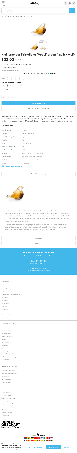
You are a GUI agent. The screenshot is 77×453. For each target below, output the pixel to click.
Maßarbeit (5, 410)
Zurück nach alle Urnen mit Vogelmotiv (18, 16)
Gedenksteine (6, 318)
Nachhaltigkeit (6, 333)
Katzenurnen (5, 312)
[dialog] (38, 447)
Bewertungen (6, 351)
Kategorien (5, 281)
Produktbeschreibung (38, 174)
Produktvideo (38, 243)
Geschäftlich (5, 342)
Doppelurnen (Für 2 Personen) (11, 294)
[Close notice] (74, 447)
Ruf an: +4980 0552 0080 (39, 261)
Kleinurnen (5, 297)
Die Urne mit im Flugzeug (9, 407)
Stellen (4, 339)
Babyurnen (5, 300)
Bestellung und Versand (9, 366)
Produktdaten (38, 238)
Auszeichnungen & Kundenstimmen (12, 354)
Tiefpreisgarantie (7, 382)
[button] (71, 30)
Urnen (18, 64)
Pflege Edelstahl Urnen (9, 404)
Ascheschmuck (27, 64)
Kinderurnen (5, 303)
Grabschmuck (6, 315)
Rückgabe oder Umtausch (9, 373)
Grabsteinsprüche (7, 412)
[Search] (72, 10)
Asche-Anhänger (7, 289)
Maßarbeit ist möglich (10, 67)
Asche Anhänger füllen (9, 398)
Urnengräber (6, 415)
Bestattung (5, 401)
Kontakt (4, 328)
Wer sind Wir (6, 330)
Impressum (5, 345)
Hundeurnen (5, 309)
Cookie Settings (6, 359)
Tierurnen (4, 306)
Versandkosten (6, 379)
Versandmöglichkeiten (8, 371)
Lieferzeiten (5, 376)
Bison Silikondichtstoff (16, 86)
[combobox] (35, 10)
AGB (3, 348)
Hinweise (4, 388)
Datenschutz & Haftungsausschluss (12, 357)
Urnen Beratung (6, 392)
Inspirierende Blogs (7, 336)
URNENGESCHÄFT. (8, 323)
